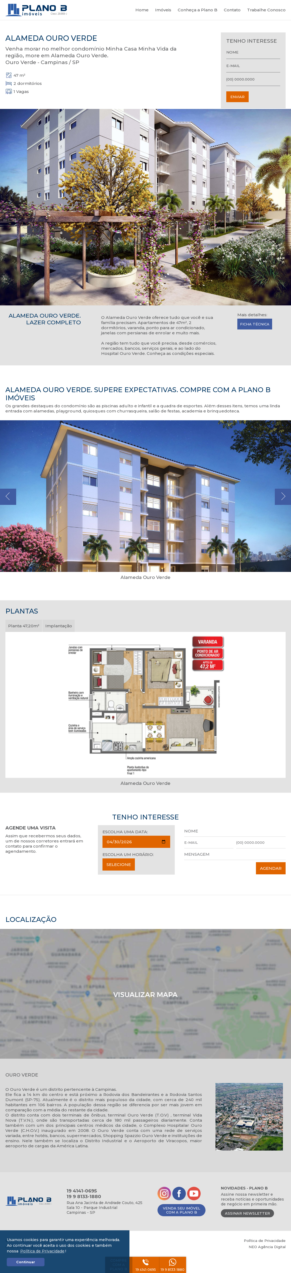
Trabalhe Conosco (266, 9)
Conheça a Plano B (197, 9)
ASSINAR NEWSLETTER (247, 1213)
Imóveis (163, 9)
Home (142, 9)
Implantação (58, 625)
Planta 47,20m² (23, 625)
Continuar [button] (25, 1262)
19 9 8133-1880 (172, 1270)
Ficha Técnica (254, 324)
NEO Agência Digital (267, 1247)
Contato (232, 9)
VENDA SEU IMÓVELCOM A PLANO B (181, 1210)
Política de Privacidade (265, 1240)
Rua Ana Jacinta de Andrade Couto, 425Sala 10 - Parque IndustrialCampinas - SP (104, 1207)
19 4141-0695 (146, 1270)
